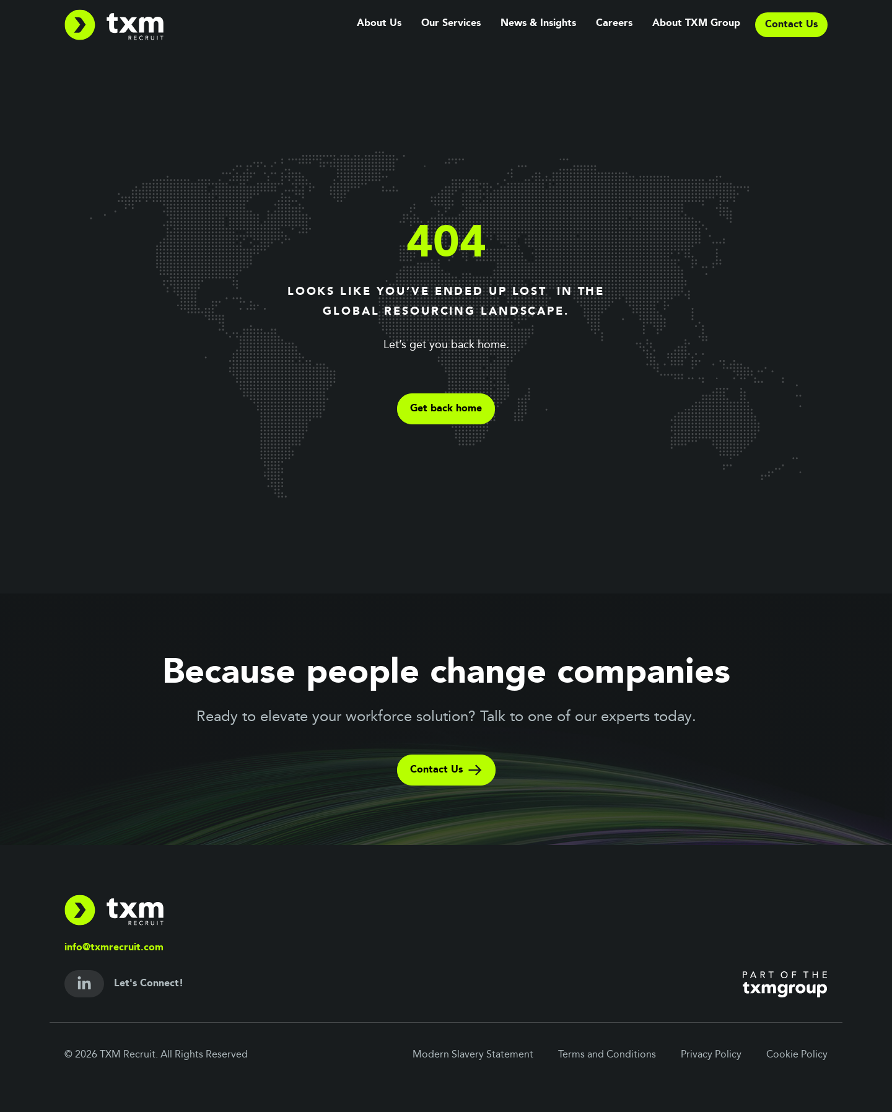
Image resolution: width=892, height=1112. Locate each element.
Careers (614, 23)
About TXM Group (696, 23)
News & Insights (538, 23)
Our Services (451, 23)
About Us (379, 23)
